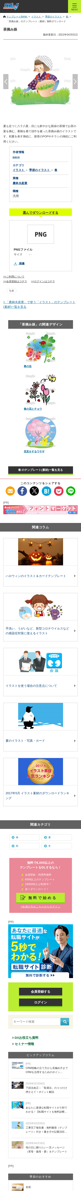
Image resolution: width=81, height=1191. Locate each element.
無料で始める (42, 898)
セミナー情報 (24, 1043)
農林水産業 (20, 183)
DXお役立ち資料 (27, 1037)
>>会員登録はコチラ (15, 281)
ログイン (40, 1002)
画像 (22, 263)
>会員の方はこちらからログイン (40, 906)
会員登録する (40, 991)
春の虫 (28, 366)
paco (16, 157)
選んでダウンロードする (40, 212)
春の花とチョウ (33, 408)
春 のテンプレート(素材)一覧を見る (40, 469)
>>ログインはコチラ (43, 281)
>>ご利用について (13, 276)
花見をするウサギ (34, 451)
